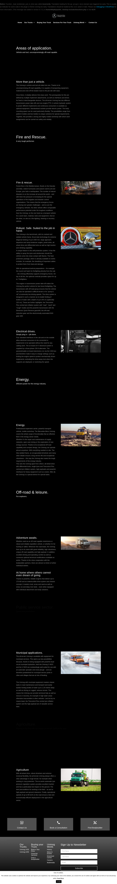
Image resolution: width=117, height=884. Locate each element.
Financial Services (34, 854)
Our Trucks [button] (28, 22)
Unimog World (79, 22)
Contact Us (93, 22)
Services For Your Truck (62, 22)
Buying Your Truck (44, 22)
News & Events (49, 852)
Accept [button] (59, 881)
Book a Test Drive (35, 850)
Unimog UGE (24, 849)
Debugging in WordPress (105, 7)
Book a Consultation (58, 828)
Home (20, 22)
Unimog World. (51, 845)
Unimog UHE (24, 852)
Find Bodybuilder (95, 828)
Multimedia (51, 862)
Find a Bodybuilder (35, 858)
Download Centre (50, 857)
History (49, 849)
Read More (60, 878)
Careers (50, 860)
